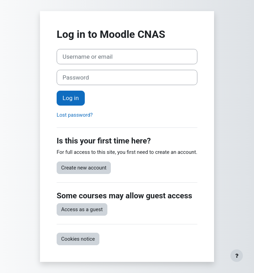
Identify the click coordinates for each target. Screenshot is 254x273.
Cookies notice (78, 239)
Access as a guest (82, 209)
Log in (71, 97)
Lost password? (75, 115)
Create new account (83, 168)
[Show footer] (236, 255)
